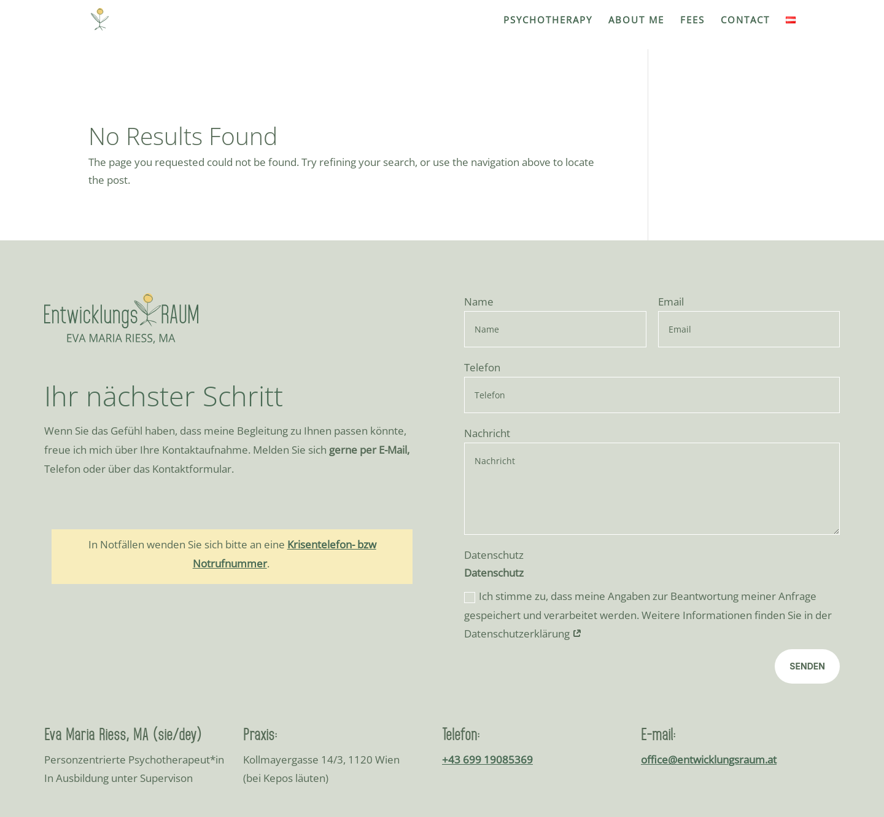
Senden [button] (807, 546)
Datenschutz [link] (769, 749)
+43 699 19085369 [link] (487, 639)
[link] (104, 18)
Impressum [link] (701, 749)
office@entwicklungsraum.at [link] (709, 639)
